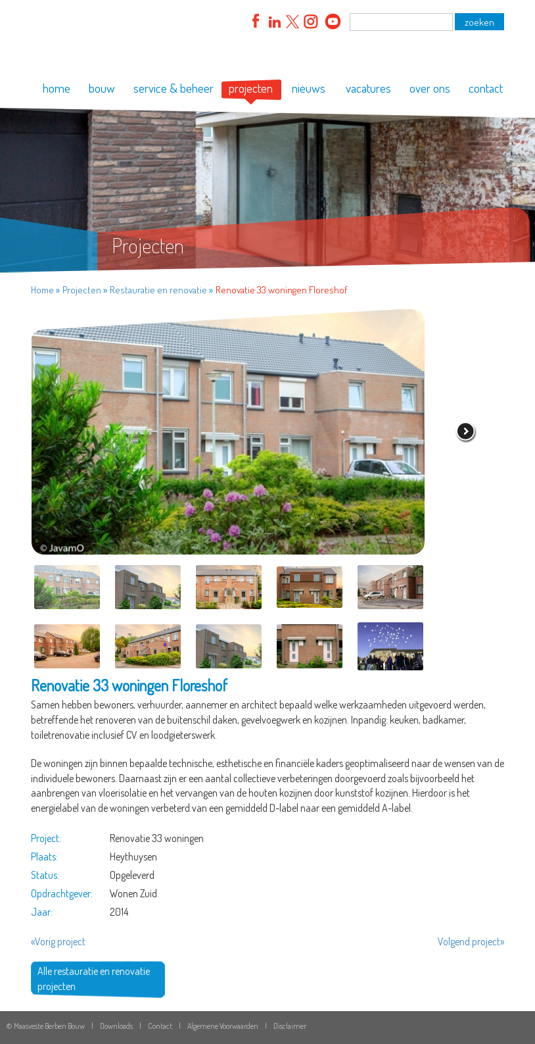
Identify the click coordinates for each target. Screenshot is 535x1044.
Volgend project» (471, 941)
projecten (251, 88)
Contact (160, 1026)
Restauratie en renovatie (158, 290)
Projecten (81, 290)
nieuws (308, 88)
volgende (466, 432)
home (56, 88)
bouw (102, 88)
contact (486, 88)
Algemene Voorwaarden (222, 1026)
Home (42, 290)
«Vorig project (58, 941)
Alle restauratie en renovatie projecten (93, 978)
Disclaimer (289, 1026)
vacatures (368, 88)
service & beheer (173, 88)
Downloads (116, 1026)
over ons (429, 88)
